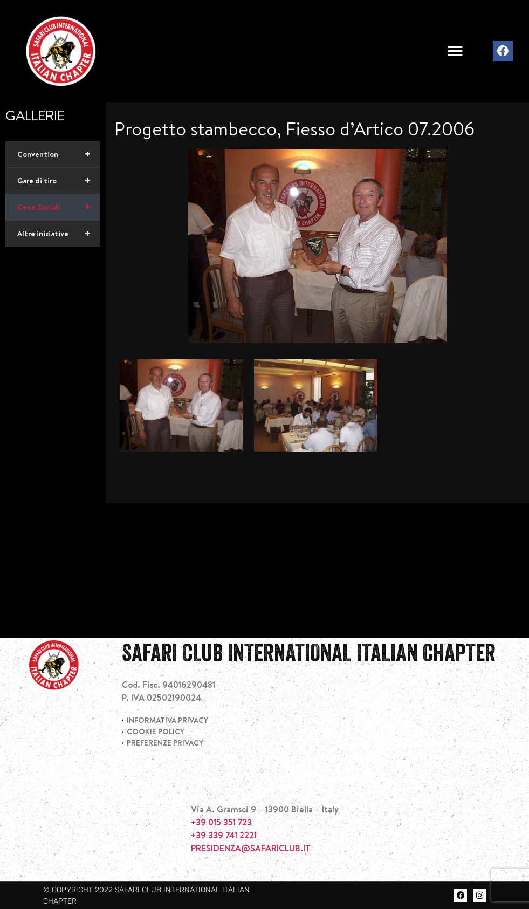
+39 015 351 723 (221, 822)
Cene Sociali (58, 207)
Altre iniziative (58, 234)
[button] (455, 51)
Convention (58, 154)
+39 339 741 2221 (224, 835)
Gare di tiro (58, 181)
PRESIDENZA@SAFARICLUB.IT (251, 848)
